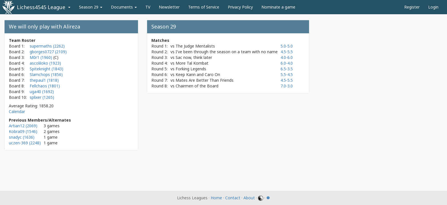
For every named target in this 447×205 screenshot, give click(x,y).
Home (216, 197)
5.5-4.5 (287, 74)
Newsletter (169, 7)
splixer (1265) (42, 97)
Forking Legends (191, 68)
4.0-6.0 (287, 57)
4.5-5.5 (287, 51)
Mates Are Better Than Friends (204, 80)
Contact (232, 197)
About (249, 197)
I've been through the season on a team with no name (227, 51)
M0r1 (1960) (41, 57)
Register (412, 7)
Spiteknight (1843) (46, 68)
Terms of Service (203, 7)
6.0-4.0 (287, 63)
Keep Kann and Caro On (198, 74)
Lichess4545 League (41, 7)
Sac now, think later (194, 57)
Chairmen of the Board (197, 86)
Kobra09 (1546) (23, 131)
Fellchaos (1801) (45, 86)
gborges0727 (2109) (48, 51)
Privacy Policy (240, 7)
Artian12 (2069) (23, 125)
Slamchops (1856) (46, 74)
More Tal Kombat (192, 63)
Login (433, 7)
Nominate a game (278, 7)
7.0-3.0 (287, 86)
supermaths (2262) (47, 46)
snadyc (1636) (21, 137)
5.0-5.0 (287, 46)
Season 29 (90, 7)
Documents (124, 7)
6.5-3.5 (287, 68)
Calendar (17, 111)
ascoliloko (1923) (45, 63)
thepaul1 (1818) (44, 80)
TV (147, 7)
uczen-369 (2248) (25, 142)
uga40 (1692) (42, 91)
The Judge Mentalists (195, 46)
